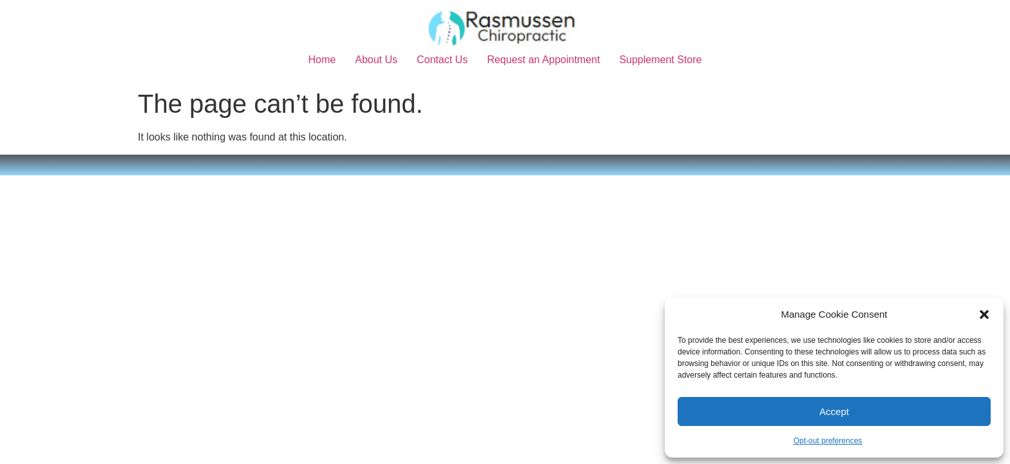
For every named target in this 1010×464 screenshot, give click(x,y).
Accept (834, 411)
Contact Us (442, 59)
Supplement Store (660, 59)
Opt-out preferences (828, 440)
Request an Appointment (543, 59)
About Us (376, 59)
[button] (984, 314)
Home (322, 59)
